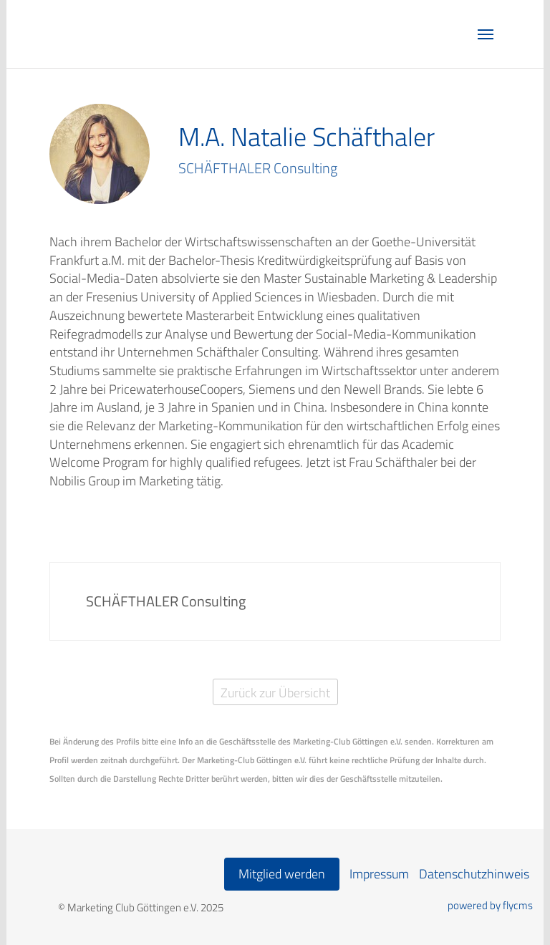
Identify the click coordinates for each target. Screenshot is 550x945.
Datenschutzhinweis (474, 873)
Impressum (379, 873)
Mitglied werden (281, 873)
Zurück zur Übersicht (275, 692)
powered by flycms (490, 906)
